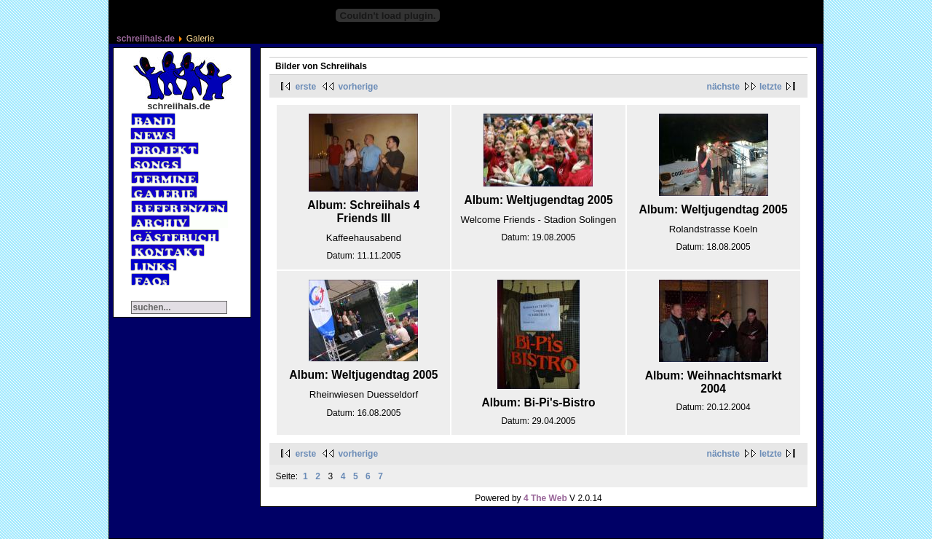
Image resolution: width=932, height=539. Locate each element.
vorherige (358, 87)
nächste (723, 87)
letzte (770, 87)
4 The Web (545, 498)
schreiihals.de (145, 39)
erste (305, 87)
